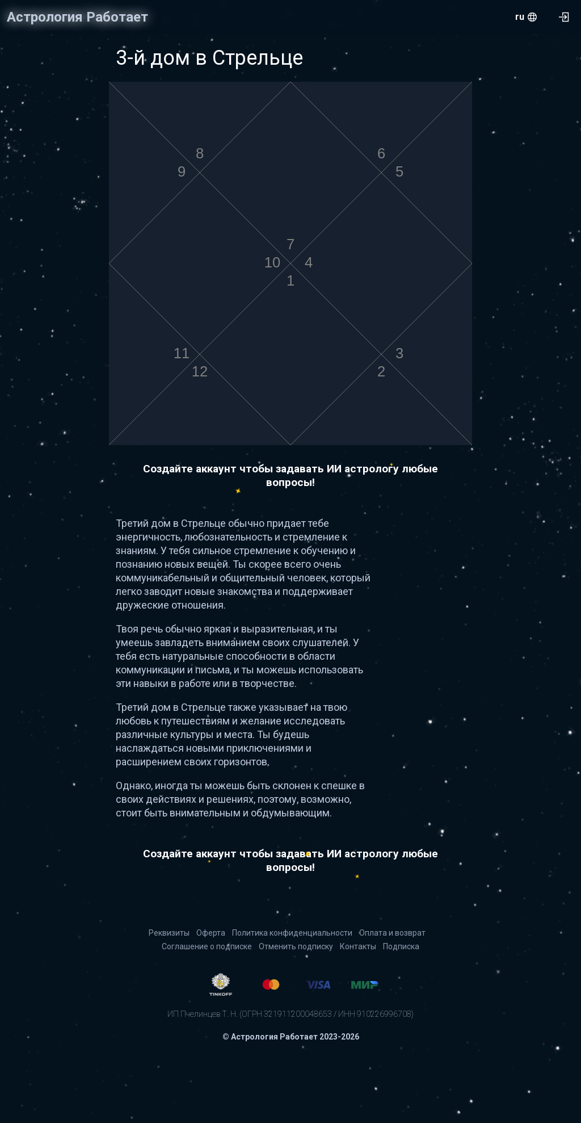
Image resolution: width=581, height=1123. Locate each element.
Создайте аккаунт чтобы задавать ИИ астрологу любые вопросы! (290, 475)
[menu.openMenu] (526, 17)
